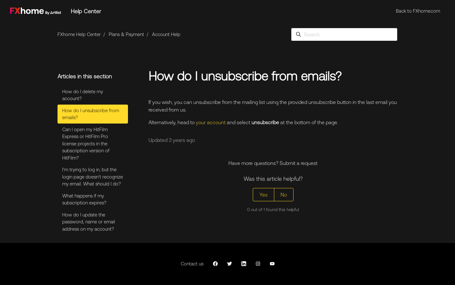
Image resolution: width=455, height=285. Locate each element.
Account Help (166, 34)
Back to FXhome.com (418, 11)
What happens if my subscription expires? (84, 199)
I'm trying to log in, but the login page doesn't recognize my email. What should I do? (92, 176)
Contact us (192, 263)
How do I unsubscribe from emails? (90, 114)
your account (211, 122)
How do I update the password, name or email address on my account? (88, 222)
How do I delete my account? (82, 95)
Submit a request (299, 163)
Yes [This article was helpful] (263, 194)
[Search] (344, 34)
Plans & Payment (126, 34)
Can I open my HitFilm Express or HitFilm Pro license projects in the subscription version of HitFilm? (86, 144)
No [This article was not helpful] (284, 194)
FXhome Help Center (79, 34)
